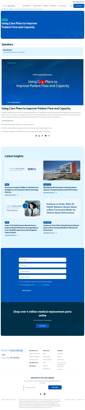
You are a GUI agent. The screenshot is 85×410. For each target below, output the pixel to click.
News (44, 362)
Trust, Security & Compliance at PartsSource (61, 364)
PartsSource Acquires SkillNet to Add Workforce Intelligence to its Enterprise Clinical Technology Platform (22, 190)
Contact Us (79, 6)
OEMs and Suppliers (34, 356)
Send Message (26, 290)
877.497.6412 (13, 358)
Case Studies (46, 356)
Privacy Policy (39, 285)
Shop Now (42, 326)
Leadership (60, 353)
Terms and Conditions (70, 399)
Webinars (45, 365)
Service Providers (33, 359)
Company (60, 350)
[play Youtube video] (42, 82)
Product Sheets (47, 359)
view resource (11, 195)
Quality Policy (60, 359)
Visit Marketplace (78, 2)
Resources (53, 5)
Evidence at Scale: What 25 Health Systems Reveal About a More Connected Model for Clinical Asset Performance (61, 228)
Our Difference (37, 5)
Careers (59, 356)
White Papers (46, 368)
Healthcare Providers (34, 353)
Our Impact (46, 5)
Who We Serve (26, 5)
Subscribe (55, 387)
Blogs (44, 353)
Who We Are (62, 5)
